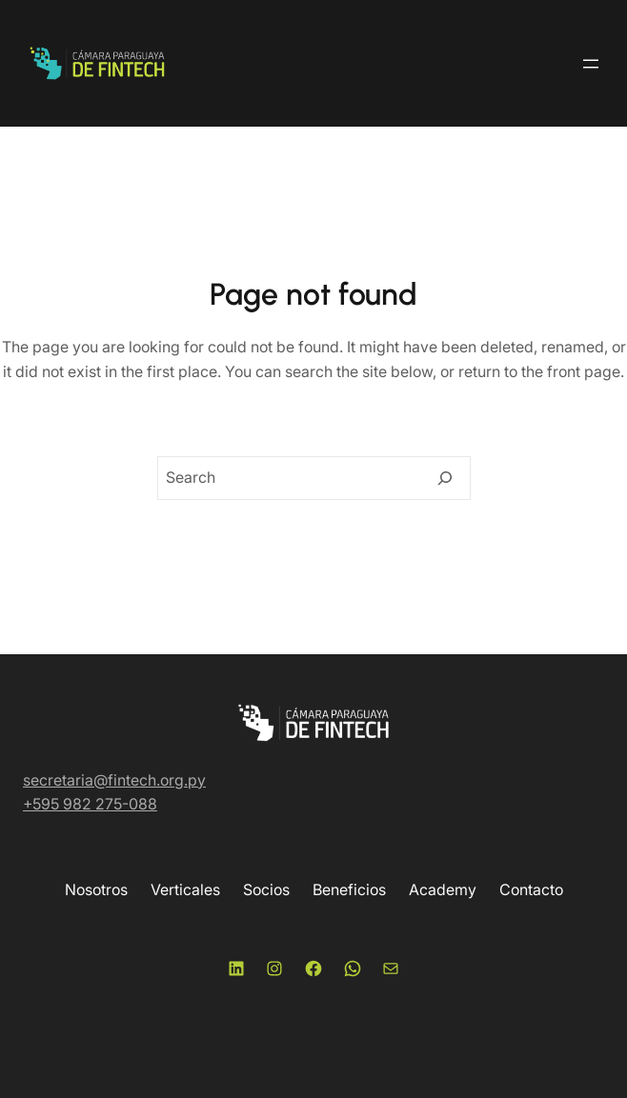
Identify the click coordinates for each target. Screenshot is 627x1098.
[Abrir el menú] (590, 63)
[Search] (445, 478)
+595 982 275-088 (90, 803)
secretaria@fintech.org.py (114, 779)
